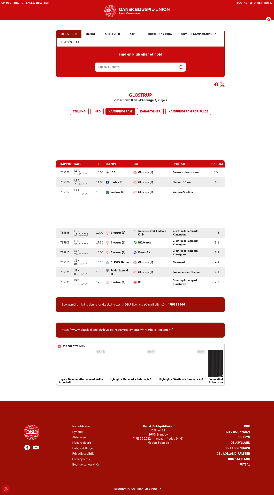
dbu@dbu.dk (160, 442)
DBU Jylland (240, 442)
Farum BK (144, 252)
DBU (247, 426)
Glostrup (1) (145, 172)
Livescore (70, 42)
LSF (113, 172)
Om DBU (6, 3)
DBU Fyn (244, 437)
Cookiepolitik (81, 459)
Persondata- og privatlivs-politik (137, 489)
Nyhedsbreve (81, 426)
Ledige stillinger (83, 448)
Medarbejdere (81, 442)
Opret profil (261, 2)
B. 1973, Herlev (120, 262)
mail (151, 304)
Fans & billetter (37, 3)
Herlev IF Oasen (182, 182)
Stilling (79, 111)
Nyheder (77, 431)
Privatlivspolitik (83, 453)
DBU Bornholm (238, 431)
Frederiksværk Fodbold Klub (152, 233)
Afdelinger (79, 437)
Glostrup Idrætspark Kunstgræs (185, 233)
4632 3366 (177, 304)
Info (97, 111)
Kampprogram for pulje (188, 111)
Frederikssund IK (119, 272)
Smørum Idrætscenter (186, 172)
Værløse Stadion (183, 192)
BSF (140, 282)
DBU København (237, 448)
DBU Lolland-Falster (233, 453)
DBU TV (18, 3)
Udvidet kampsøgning (198, 34)
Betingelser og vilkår (86, 464)
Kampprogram (120, 111)
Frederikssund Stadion (186, 272)
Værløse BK (118, 192)
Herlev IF (116, 182)
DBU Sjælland (239, 459)
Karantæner (150, 111)
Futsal (244, 464)
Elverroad (179, 262)
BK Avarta (144, 242)
